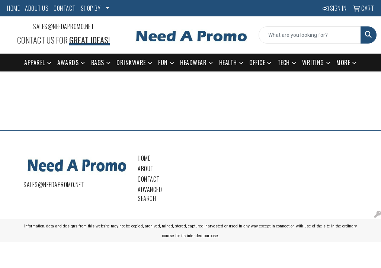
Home (144, 158)
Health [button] (228, 62)
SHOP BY (91, 8)
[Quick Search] (310, 35)
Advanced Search (150, 194)
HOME (13, 8)
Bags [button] (97, 62)
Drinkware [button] (131, 62)
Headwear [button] (193, 62)
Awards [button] (68, 62)
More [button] (343, 62)
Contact (149, 179)
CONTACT (65, 8)
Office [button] (257, 62)
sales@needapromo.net (63, 26)
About (146, 168)
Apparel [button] (34, 62)
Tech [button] (284, 62)
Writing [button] (313, 62)
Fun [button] (163, 62)
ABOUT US (36, 8)
